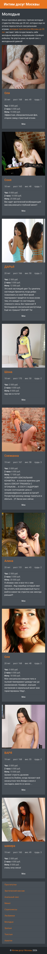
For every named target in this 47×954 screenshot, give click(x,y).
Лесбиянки (10, 916)
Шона (8, 372)
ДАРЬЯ (9, 267)
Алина (8, 561)
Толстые (9, 934)
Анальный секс (12, 897)
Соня (7, 180)
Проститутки (11, 884)
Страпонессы (11, 909)
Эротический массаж (15, 891)
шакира (9, 846)
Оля (7, 93)
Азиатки (8, 940)
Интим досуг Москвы (21, 4)
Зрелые (8, 928)
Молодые (9, 922)
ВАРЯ (8, 753)
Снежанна (11, 456)
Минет (8, 903)
